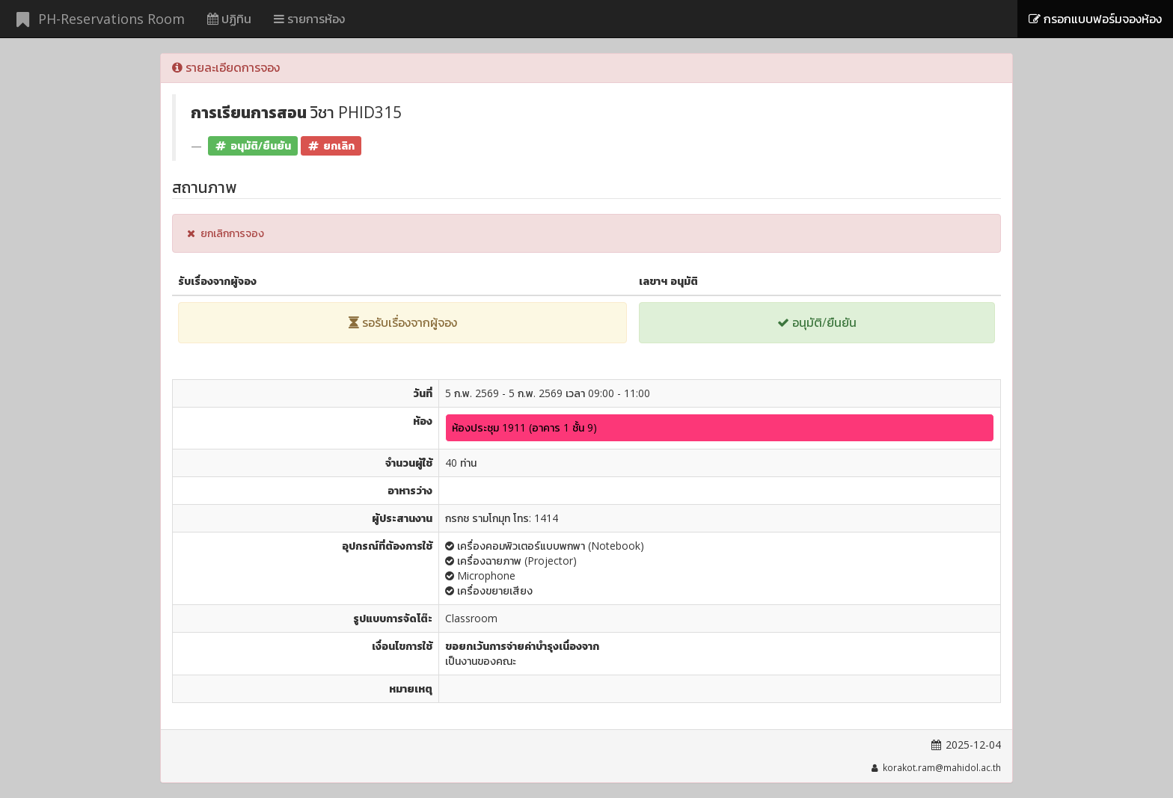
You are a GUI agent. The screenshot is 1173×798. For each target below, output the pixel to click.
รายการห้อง (309, 18)
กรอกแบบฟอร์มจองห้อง (1095, 18)
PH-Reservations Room (98, 19)
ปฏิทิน (229, 18)
